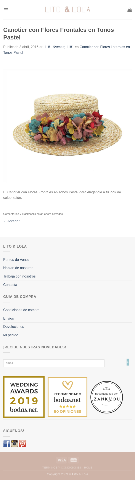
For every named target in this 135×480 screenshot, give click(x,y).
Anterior (11, 221)
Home (88, 467)
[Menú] (5, 9)
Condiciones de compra (21, 310)
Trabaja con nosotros (19, 276)
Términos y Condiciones (61, 467)
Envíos (8, 318)
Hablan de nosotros (18, 268)
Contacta (10, 285)
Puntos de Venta (16, 259)
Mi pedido (10, 335)
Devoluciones (13, 326)
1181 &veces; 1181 (59, 47)
